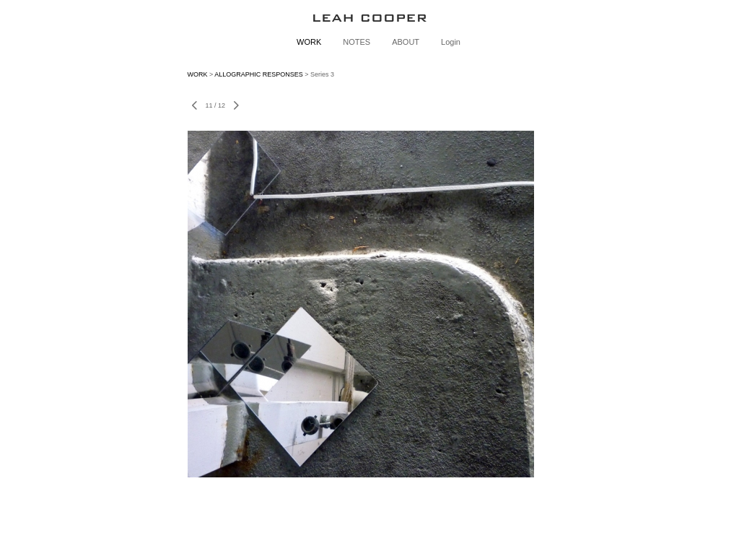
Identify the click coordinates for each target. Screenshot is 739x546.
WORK (309, 42)
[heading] (369, 18)
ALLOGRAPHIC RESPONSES (258, 74)
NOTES (356, 42)
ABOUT (405, 42)
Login (450, 42)
